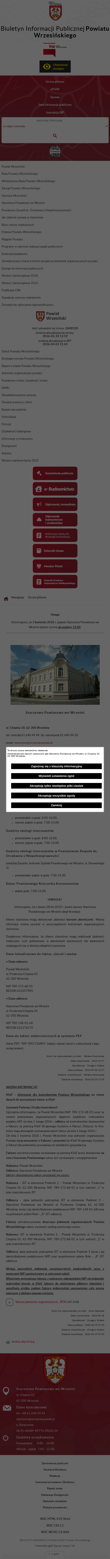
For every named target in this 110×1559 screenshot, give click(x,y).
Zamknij (56, 805)
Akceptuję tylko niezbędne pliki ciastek (56, 785)
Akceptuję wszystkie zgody (56, 795)
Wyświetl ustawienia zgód (56, 776)
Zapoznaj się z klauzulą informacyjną (56, 766)
